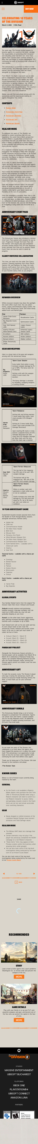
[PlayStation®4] (19, 1089)
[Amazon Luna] (19, 1097)
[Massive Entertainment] (19, 1070)
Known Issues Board (14, 860)
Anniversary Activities (13, 116)
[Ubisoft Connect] (19, 1093)
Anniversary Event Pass (14, 112)
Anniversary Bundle (13, 123)
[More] (19, 977)
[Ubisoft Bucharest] (19, 1074)
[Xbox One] (19, 1085)
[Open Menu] (3, 9)
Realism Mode (11, 108)
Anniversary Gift (11, 119)
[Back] (19, 882)
